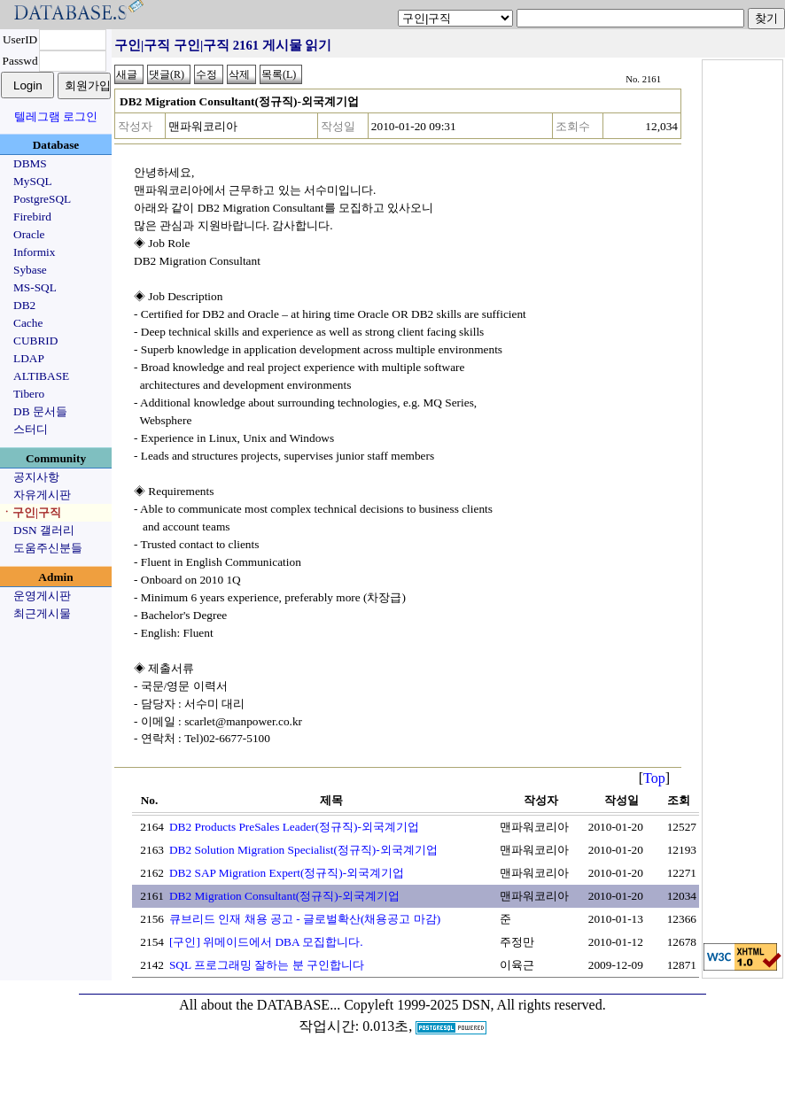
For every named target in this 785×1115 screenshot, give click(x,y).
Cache (28, 322)
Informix (34, 252)
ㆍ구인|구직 (31, 512)
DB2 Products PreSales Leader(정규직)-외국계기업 (294, 826)
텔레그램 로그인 (55, 116)
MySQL (32, 181)
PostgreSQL (42, 198)
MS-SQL (35, 287)
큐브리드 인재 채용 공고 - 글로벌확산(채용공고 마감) (304, 918)
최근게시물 (42, 613)
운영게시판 (42, 595)
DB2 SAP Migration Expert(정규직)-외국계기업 (286, 872)
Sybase (30, 269)
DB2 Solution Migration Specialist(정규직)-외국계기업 (303, 849)
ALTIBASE (41, 376)
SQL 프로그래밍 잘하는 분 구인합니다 (266, 965)
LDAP (28, 358)
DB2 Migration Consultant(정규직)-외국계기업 (284, 895)
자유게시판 (42, 494)
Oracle (29, 234)
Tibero (28, 393)
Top (654, 778)
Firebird (32, 216)
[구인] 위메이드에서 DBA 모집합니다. (266, 942)
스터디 (30, 429)
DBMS (30, 163)
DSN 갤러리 (43, 530)
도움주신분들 (47, 547)
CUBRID (35, 340)
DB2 (24, 305)
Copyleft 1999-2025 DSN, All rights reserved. (475, 1004)
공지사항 (36, 477)
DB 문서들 (40, 411)
